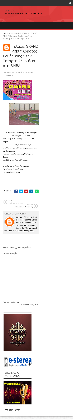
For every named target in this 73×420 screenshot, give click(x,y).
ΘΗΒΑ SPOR (10, 11)
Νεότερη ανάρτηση (11, 302)
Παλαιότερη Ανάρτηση (29, 305)
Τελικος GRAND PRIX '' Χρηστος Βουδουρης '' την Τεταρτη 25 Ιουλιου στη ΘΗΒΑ (20, 56)
